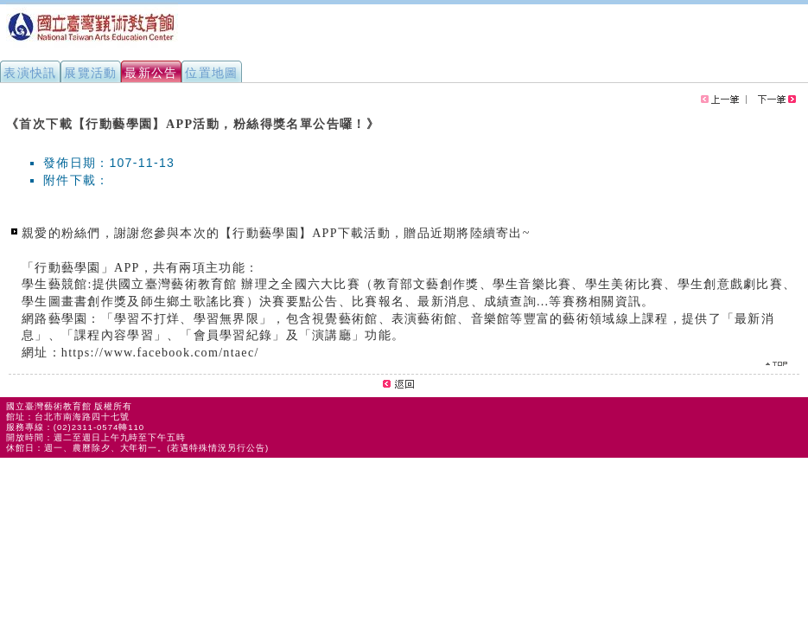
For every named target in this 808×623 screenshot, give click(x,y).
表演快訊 (30, 73)
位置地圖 (212, 73)
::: (7, 116)
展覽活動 (91, 73)
